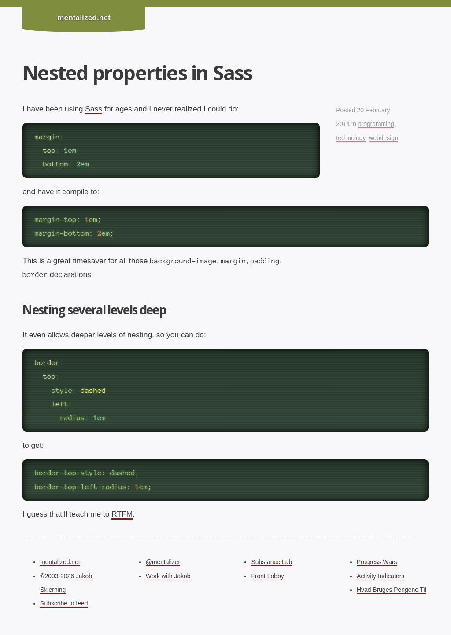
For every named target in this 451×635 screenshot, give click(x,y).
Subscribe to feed (64, 603)
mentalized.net (84, 17)
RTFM (122, 513)
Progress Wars (377, 561)
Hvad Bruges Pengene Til (391, 589)
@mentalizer (163, 561)
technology (350, 137)
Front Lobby (267, 576)
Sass (93, 108)
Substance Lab (271, 561)
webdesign (383, 137)
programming (376, 123)
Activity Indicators (380, 576)
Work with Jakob (168, 576)
